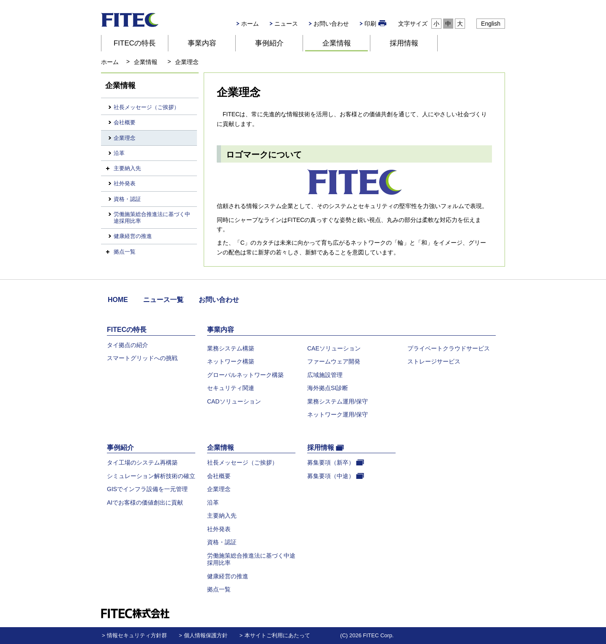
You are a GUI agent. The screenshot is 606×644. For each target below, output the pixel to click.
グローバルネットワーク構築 (245, 374)
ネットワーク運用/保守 (337, 414)
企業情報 (120, 85)
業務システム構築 (230, 348)
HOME (118, 299)
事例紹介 (120, 447)
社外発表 (125, 183)
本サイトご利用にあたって (277, 635)
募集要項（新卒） (335, 462)
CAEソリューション (334, 348)
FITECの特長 (126, 329)
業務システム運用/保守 (337, 401)
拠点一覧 (125, 252)
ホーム (110, 62)
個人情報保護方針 (206, 635)
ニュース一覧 (163, 299)
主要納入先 (127, 168)
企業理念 (125, 138)
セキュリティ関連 (230, 388)
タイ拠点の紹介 (127, 345)
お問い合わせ (219, 299)
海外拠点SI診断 (327, 388)
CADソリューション (234, 401)
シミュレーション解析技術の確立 (151, 476)
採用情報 (404, 43)
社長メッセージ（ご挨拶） (146, 107)
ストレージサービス (433, 361)
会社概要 (125, 122)
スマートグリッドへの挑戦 (142, 358)
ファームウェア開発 (333, 361)
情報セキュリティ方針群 (137, 635)
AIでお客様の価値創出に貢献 (145, 502)
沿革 (119, 153)
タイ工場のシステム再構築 (142, 462)
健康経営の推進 (133, 236)
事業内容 (220, 329)
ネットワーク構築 (230, 361)
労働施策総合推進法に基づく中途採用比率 (152, 217)
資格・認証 (127, 199)
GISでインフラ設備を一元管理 (147, 489)
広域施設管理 (325, 374)
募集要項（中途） (335, 476)
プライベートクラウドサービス (448, 348)
